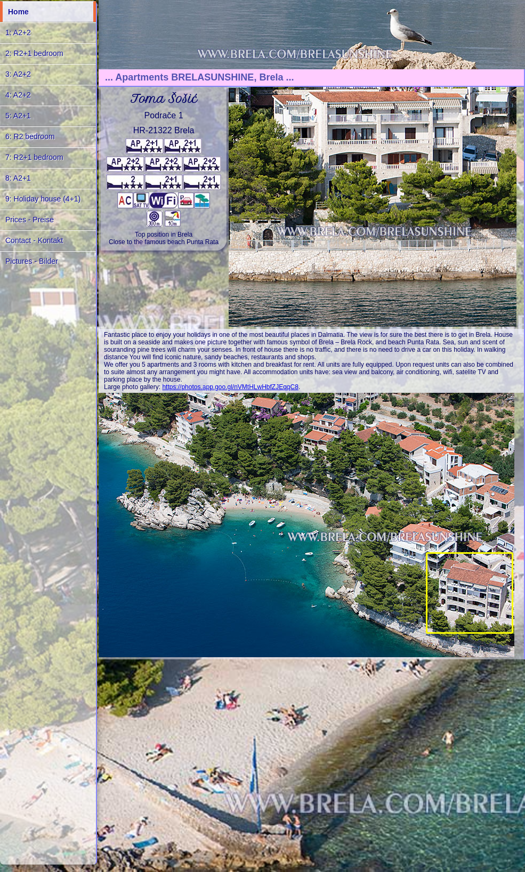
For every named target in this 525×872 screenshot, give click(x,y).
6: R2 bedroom (30, 136)
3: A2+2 (18, 74)
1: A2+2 (18, 32)
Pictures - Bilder (31, 261)
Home (18, 11)
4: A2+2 (18, 95)
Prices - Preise (29, 219)
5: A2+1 (18, 115)
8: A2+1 (18, 178)
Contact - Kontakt (34, 240)
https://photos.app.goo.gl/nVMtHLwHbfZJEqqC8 (230, 387)
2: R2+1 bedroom (34, 53)
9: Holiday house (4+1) (42, 199)
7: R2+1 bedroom (34, 157)
